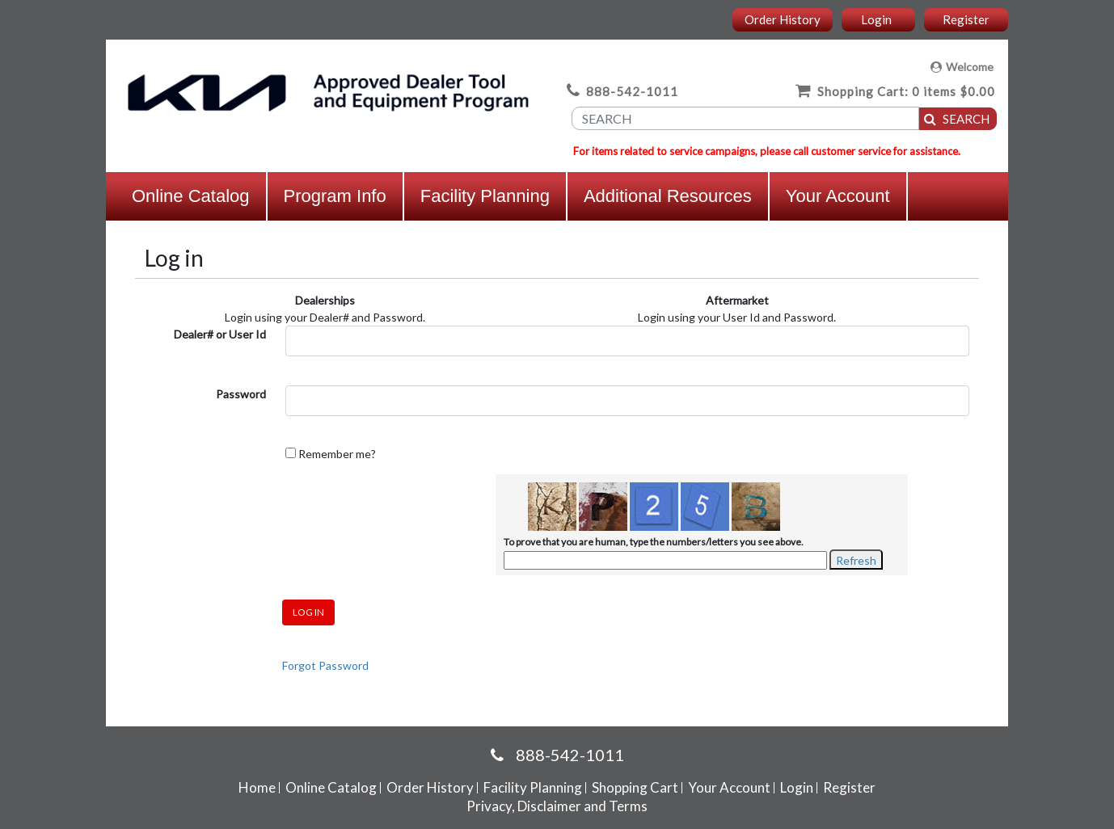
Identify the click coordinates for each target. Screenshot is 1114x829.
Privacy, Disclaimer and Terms (557, 805)
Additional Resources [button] (668, 196)
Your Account (838, 196)
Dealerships (325, 300)
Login (876, 19)
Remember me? (337, 454)
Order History (783, 19)
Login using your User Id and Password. (737, 317)
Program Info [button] (335, 196)
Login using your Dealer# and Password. (325, 317)
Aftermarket (737, 300)
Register (966, 19)
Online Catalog (191, 196)
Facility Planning (485, 196)
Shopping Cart (635, 787)
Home (257, 787)
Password (241, 394)
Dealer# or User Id (220, 334)
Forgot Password (325, 665)
